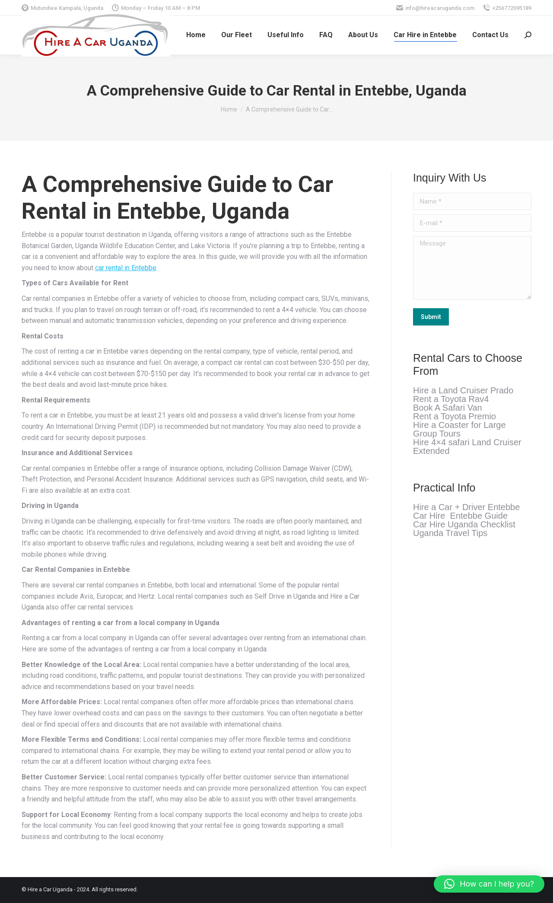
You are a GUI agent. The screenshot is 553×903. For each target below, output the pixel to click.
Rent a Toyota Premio (454, 416)
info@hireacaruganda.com (435, 8)
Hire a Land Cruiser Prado (463, 390)
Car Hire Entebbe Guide (460, 515)
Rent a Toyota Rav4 (451, 399)
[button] (489, 884)
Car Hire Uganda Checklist (464, 524)
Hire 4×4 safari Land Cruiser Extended (467, 446)
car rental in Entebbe (125, 268)
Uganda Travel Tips (450, 533)
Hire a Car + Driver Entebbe (466, 507)
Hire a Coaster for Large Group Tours (459, 429)
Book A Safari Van (447, 407)
